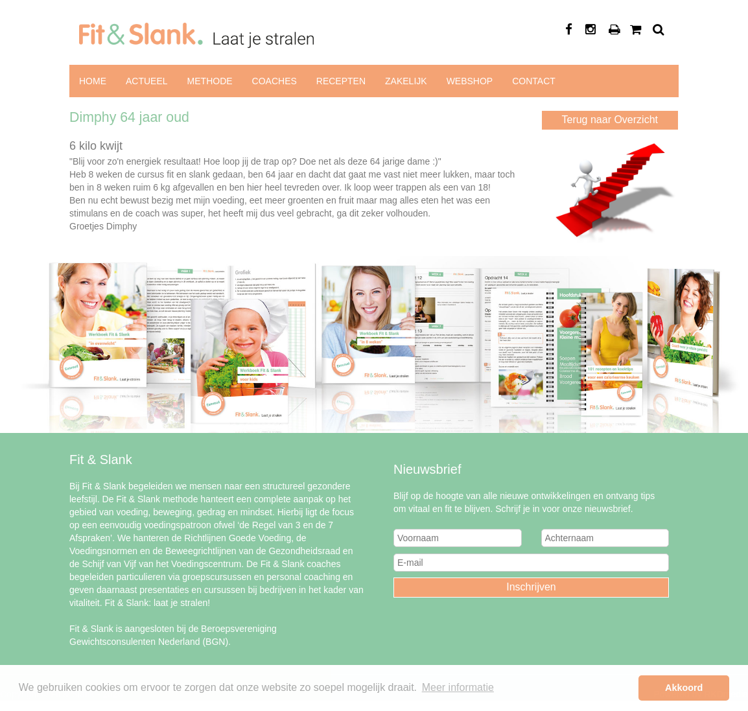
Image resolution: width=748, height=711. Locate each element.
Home (92, 81)
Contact (533, 81)
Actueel (147, 81)
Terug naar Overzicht (609, 119)
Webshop (470, 81)
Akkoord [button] (684, 687)
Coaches (274, 81)
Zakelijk (406, 81)
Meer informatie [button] (458, 687)
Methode (210, 81)
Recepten (341, 81)
